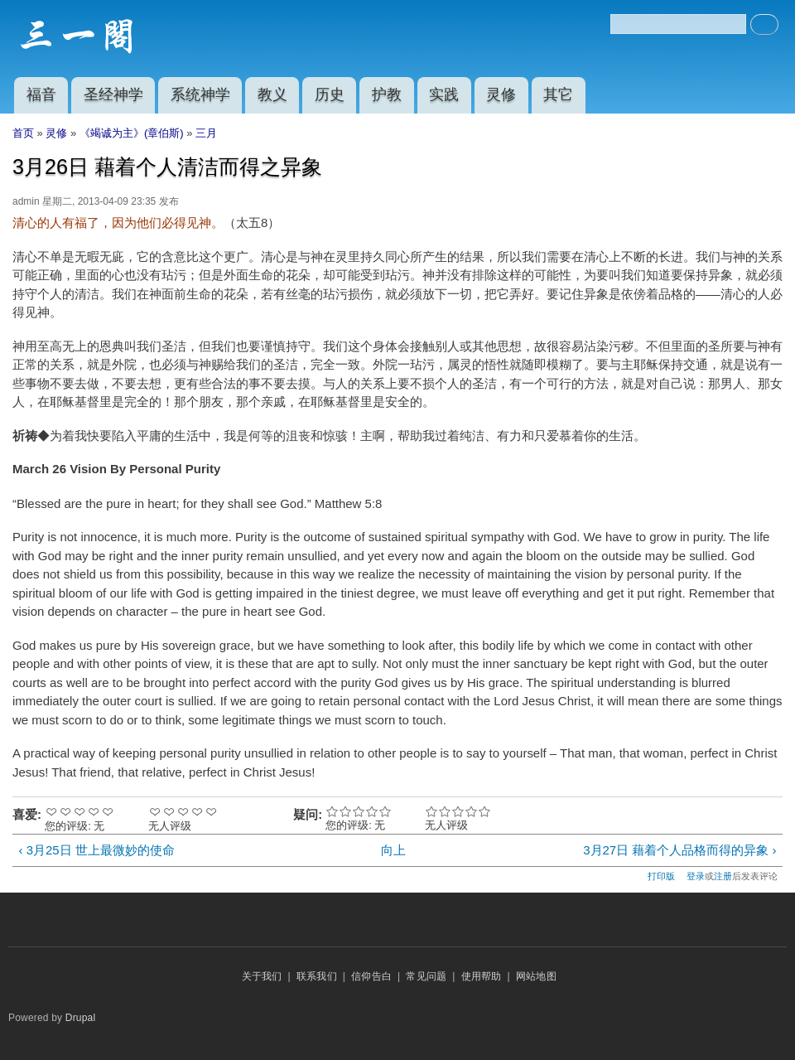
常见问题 (426, 976)
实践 (444, 94)
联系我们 (316, 976)
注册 (723, 876)
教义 (272, 94)
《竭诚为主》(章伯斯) (132, 133)
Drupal (80, 1018)
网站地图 (536, 976)
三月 (206, 133)
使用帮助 (481, 976)
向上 (393, 850)
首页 (23, 133)
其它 (558, 94)
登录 (696, 876)
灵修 (501, 94)
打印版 (661, 876)
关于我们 (262, 976)
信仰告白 (371, 976)
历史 (329, 94)
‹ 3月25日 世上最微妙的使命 (96, 850)
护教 (387, 94)
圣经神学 (113, 94)
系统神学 (200, 94)
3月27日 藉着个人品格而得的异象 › (679, 850)
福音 (41, 94)
